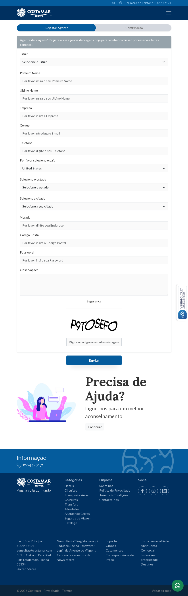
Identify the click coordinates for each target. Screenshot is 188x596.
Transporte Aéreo (77, 495)
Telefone (26, 143)
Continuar (95, 427)
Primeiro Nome (30, 73)
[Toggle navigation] (168, 13)
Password (27, 252)
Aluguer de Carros (77, 513)
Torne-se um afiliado (155, 541)
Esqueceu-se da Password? (76, 546)
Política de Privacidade (114, 490)
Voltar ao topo (161, 590)
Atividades (72, 509)
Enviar (94, 360)
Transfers (71, 504)
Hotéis (69, 486)
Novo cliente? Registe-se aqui (77, 541)
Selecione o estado (33, 179)
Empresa (26, 108)
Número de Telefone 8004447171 (149, 3)
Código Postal (29, 235)
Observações (29, 270)
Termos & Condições (113, 495)
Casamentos (114, 550)
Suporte (111, 541)
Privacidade (51, 590)
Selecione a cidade (32, 198)
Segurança (94, 301)
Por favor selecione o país (37, 160)
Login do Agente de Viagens (76, 550)
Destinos (147, 564)
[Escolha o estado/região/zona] (94, 187)
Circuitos (71, 490)
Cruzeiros (71, 500)
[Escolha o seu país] (94, 168)
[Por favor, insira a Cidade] (94, 206)
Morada (25, 217)
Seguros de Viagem (78, 518)
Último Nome (29, 90)
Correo (25, 125)
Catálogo (71, 523)
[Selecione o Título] (94, 62)
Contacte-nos (109, 500)
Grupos (111, 546)
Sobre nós (106, 486)
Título (24, 54)
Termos (67, 590)
